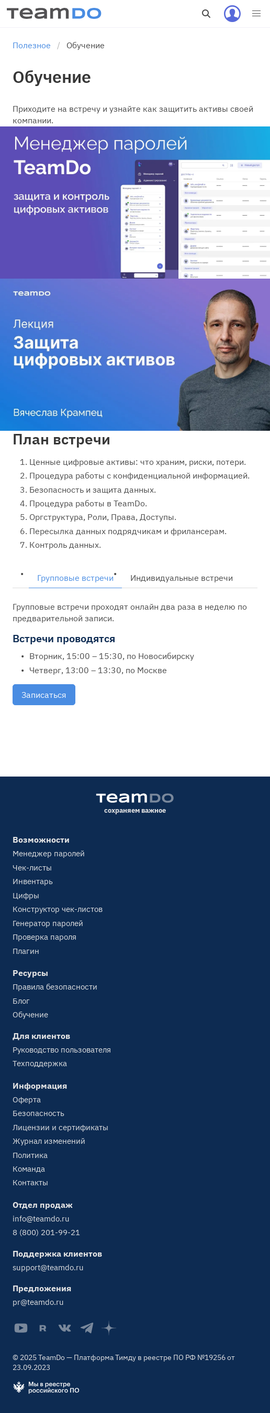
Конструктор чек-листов (58, 909)
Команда (29, 1169)
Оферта (27, 1099)
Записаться (43, 694)
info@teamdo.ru (41, 1219)
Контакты (30, 1182)
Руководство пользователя (62, 1050)
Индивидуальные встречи (181, 577)
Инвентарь (33, 881)
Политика (30, 1155)
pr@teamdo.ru (38, 1302)
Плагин (26, 951)
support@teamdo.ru (48, 1267)
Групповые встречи (75, 577)
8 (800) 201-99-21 (46, 1232)
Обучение (30, 1014)
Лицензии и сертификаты (60, 1127)
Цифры (26, 895)
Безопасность (38, 1113)
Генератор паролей (48, 923)
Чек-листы (32, 868)
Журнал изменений (49, 1141)
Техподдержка (40, 1063)
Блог (21, 1001)
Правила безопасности (55, 987)
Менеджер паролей (49, 853)
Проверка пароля (44, 937)
